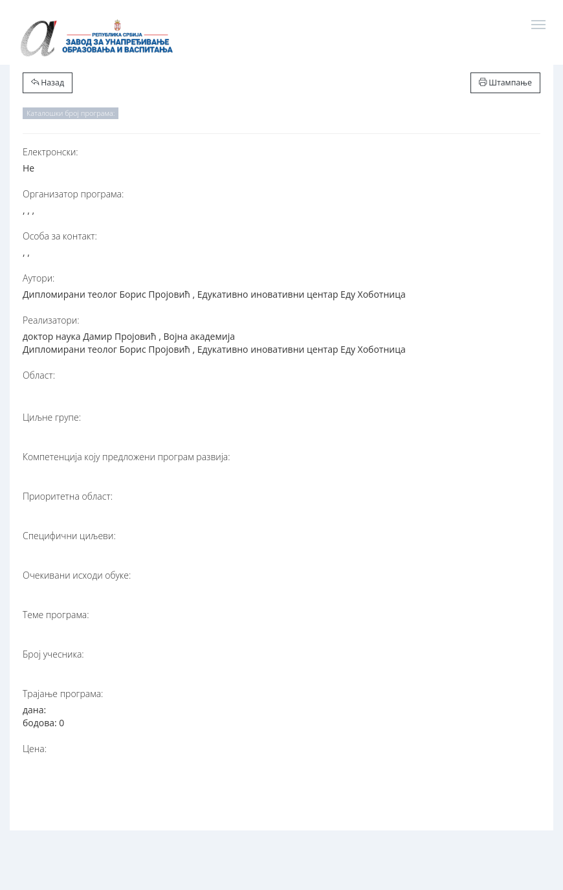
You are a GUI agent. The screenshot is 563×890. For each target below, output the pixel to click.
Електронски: (50, 152)
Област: (39, 375)
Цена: (35, 748)
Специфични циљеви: (69, 535)
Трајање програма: (63, 693)
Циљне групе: (52, 417)
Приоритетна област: (68, 496)
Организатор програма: (73, 194)
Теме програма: (56, 614)
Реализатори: (51, 320)
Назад (47, 82)
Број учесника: (53, 654)
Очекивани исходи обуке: (77, 575)
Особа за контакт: (60, 236)
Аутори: (38, 278)
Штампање (505, 82)
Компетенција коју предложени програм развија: (126, 457)
